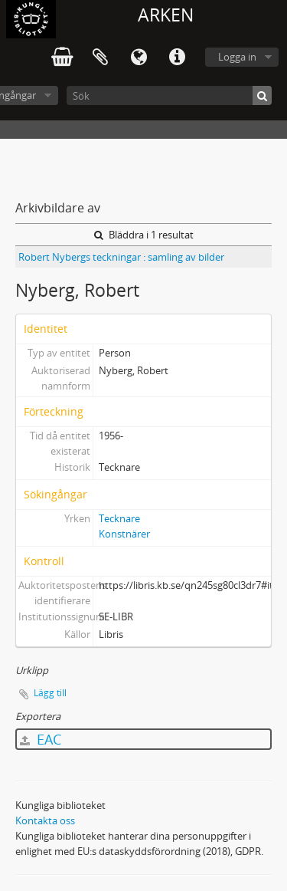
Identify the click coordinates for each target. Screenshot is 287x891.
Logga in (237, 57)
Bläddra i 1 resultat (144, 235)
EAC (40, 739)
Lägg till (50, 692)
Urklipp (100, 57)
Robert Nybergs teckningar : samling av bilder (121, 257)
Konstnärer (124, 534)
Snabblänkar (177, 57)
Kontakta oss (45, 820)
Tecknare (119, 518)
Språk (138, 57)
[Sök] (169, 95)
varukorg (62, 57)
